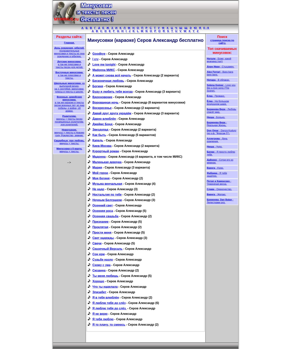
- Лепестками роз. (220, 201)
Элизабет (99, 292)
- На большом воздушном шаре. (218, 102)
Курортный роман (106, 151)
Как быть (99, 135)
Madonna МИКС (104, 70)
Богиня (98, 86)
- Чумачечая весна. (219, 182)
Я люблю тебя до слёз (109, 303)
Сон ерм (99, 254)
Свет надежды (103, 238)
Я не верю (100, 313)
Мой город (100, 172)
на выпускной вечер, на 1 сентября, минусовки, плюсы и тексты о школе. (69, 87)
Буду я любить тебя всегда (113, 91)
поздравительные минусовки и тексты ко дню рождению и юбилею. (69, 52)
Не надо (98, 189)
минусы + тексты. (69, 142)
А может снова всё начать (112, 75)
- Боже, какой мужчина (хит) (219, 60)
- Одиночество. (219, 189)
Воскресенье (102, 107)
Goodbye (99, 53)
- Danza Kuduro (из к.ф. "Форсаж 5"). (221, 132)
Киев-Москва (102, 145)
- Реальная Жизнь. (217, 124)
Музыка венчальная (107, 183)
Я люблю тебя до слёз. (110, 308)
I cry (96, 59)
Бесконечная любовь (108, 80)
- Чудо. (214, 146)
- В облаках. (218, 79)
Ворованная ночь (106, 102)
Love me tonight (104, 64)
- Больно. (216, 117)
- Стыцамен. (220, 66)
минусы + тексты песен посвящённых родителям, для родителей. (69, 120)
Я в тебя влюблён (106, 297)
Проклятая (100, 227)
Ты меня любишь (105, 275)
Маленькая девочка (107, 162)
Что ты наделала (105, 286)
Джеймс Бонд (103, 124)
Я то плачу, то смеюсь (109, 324)
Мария (97, 167)
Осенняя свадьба (105, 216)
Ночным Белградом (107, 200)
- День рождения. (217, 140)
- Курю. (215, 167)
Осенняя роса (103, 210)
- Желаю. (216, 194)
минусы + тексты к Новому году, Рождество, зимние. (69, 132)
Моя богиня (101, 178)
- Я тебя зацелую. (217, 174)
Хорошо (98, 281)
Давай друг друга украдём (112, 113)
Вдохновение (102, 97)
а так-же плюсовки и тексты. (69, 75)
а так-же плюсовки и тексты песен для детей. (69, 64)
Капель (98, 140)
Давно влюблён (104, 118)
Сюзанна (99, 270)
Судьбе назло (103, 259)
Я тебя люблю (103, 319)
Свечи (97, 243)
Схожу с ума (102, 265)
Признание (101, 221)
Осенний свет (103, 205)
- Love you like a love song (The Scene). (221, 88)
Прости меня (102, 232)
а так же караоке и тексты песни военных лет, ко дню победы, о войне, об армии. (69, 103)
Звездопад (100, 129)
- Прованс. (216, 96)
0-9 (206, 27)
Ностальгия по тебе (107, 194)
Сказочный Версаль (108, 248)
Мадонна (99, 156)
